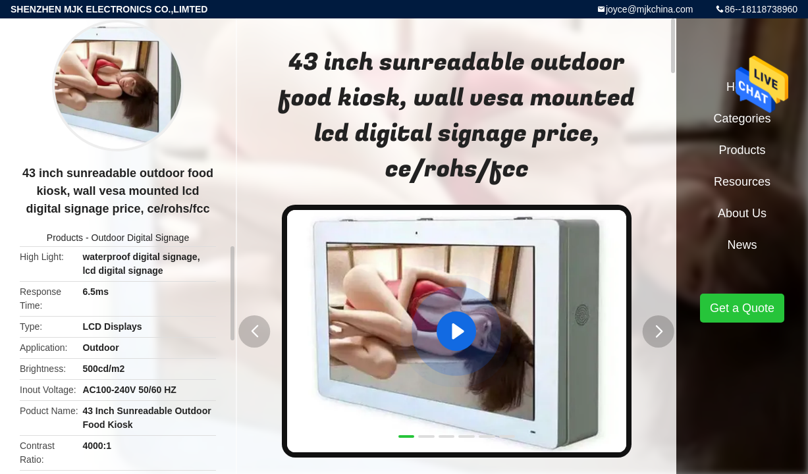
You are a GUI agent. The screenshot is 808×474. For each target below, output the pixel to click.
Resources (742, 181)
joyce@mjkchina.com (649, 9)
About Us (742, 213)
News (742, 244)
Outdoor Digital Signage (141, 237)
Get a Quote (742, 308)
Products (65, 237)
